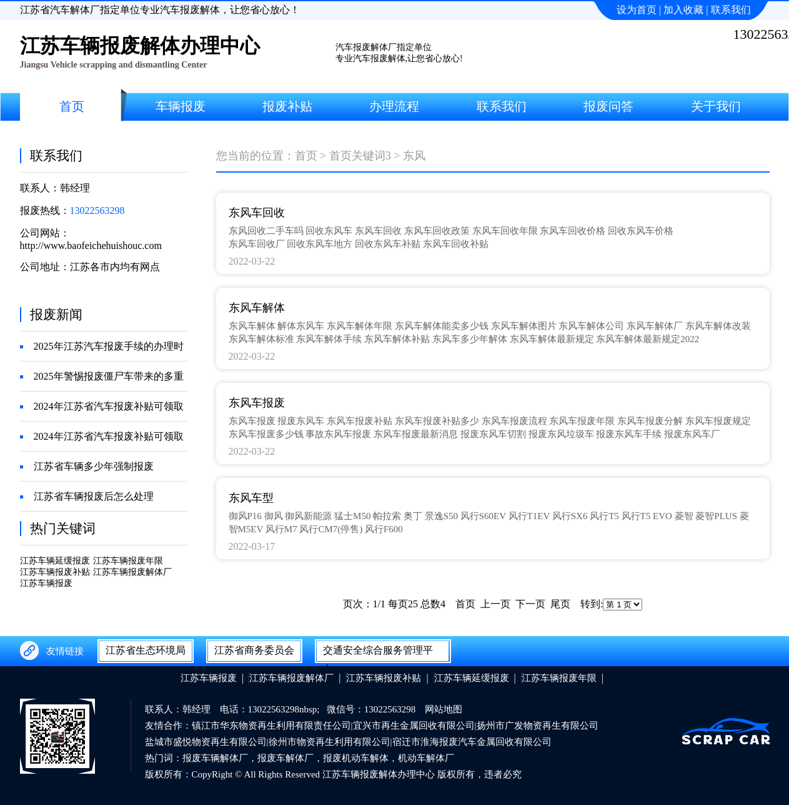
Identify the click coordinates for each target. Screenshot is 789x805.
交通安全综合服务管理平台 (378, 653)
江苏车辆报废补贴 (55, 572)
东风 (414, 155)
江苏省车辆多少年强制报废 (94, 466)
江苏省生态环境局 (146, 650)
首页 (306, 155)
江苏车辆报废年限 (128, 560)
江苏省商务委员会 (254, 650)
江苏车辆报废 (46, 583)
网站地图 (443, 709)
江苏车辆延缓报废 (55, 560)
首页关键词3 (360, 155)
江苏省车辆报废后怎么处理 (94, 496)
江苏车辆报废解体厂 (132, 572)
